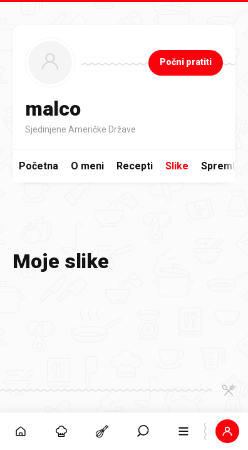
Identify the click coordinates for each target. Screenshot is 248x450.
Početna (38, 166)
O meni (87, 166)
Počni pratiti (186, 62)
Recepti (134, 166)
